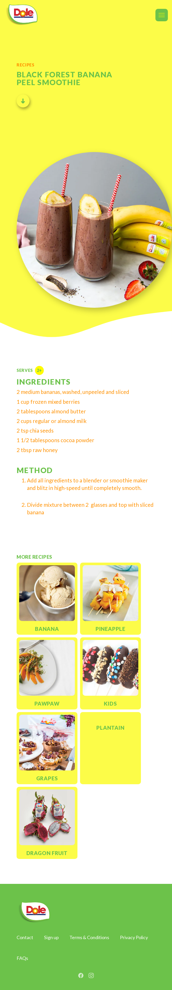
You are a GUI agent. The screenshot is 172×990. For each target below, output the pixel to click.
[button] (161, 15)
